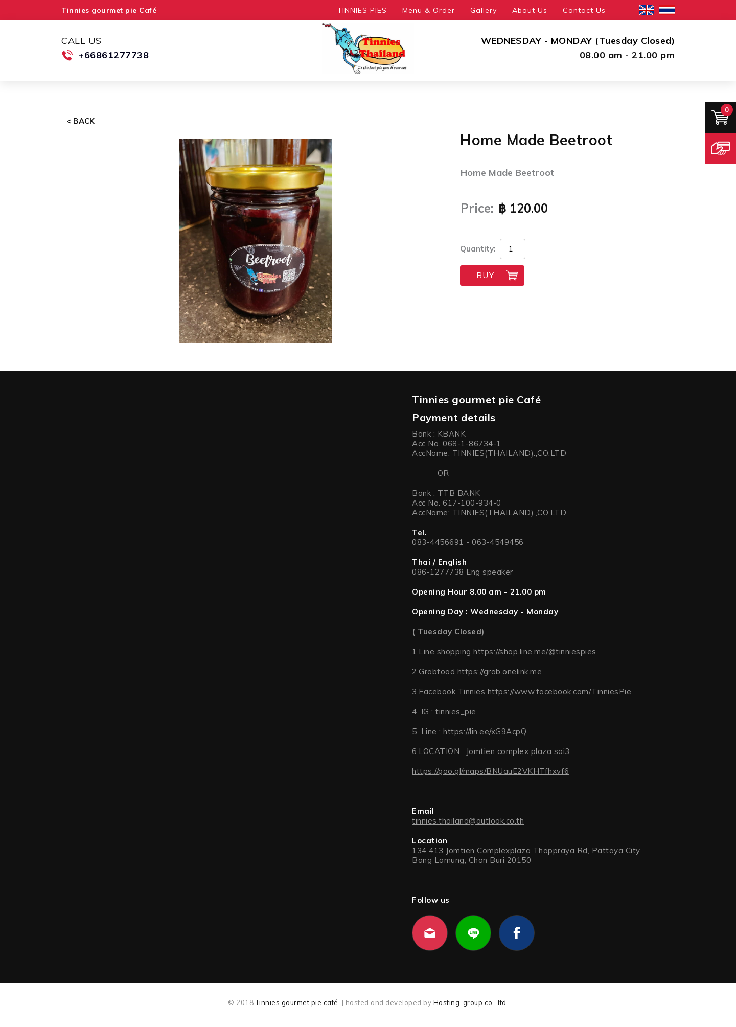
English (646, 10)
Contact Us (584, 10)
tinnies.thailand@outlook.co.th (468, 821)
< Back (80, 121)
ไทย (667, 10)
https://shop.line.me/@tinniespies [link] (534, 651)
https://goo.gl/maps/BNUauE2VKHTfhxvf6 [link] (490, 771)
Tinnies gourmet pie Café (108, 10)
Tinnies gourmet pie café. (298, 1002)
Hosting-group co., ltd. (471, 1002)
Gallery (483, 10)
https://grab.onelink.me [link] (499, 671)
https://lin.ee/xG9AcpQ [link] (484, 731)
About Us (529, 10)
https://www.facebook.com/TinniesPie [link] (560, 691)
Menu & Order (428, 10)
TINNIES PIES (362, 10)
